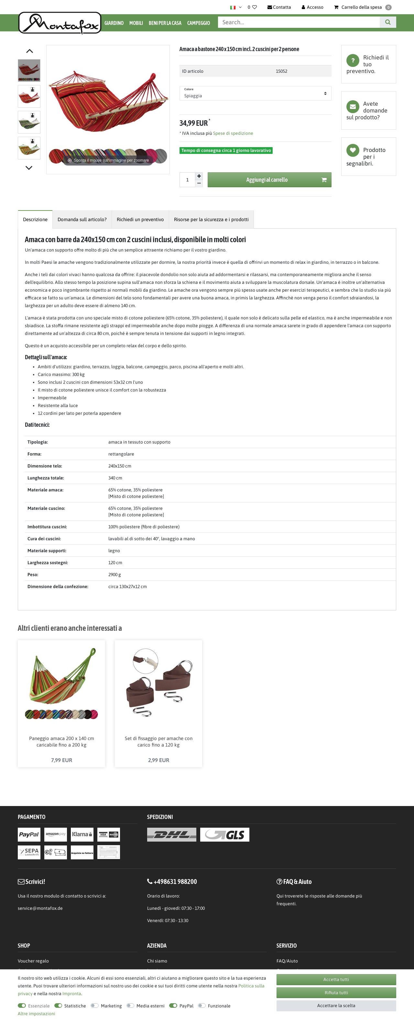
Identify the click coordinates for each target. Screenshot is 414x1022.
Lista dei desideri (369, 157)
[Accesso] (312, 7)
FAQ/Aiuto (287, 961)
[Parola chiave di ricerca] (299, 22)
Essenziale (39, 1005)
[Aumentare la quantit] (199, 176)
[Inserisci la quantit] (187, 179)
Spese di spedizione (232, 133)
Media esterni (150, 1005)
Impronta (71, 993)
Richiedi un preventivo (140, 219)
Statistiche (75, 1005)
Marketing (111, 1005)
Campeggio (198, 23)
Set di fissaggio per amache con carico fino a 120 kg (158, 742)
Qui (280, 896)
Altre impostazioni (36, 1013)
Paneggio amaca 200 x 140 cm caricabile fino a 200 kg (61, 742)
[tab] (368, 64)
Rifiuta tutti (336, 992)
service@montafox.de (40, 908)
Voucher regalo (33, 961)
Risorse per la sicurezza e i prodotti (211, 219)
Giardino (114, 23)
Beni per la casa (165, 23)
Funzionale (219, 1005)
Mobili (136, 23)
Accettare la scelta (336, 1005)
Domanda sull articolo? (82, 219)
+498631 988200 (175, 882)
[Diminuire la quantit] (199, 184)
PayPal (186, 1005)
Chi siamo (157, 961)
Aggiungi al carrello (286, 180)
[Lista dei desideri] (252, 7)
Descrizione (35, 219)
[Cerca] (388, 22)
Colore (188, 89)
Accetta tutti (336, 979)
